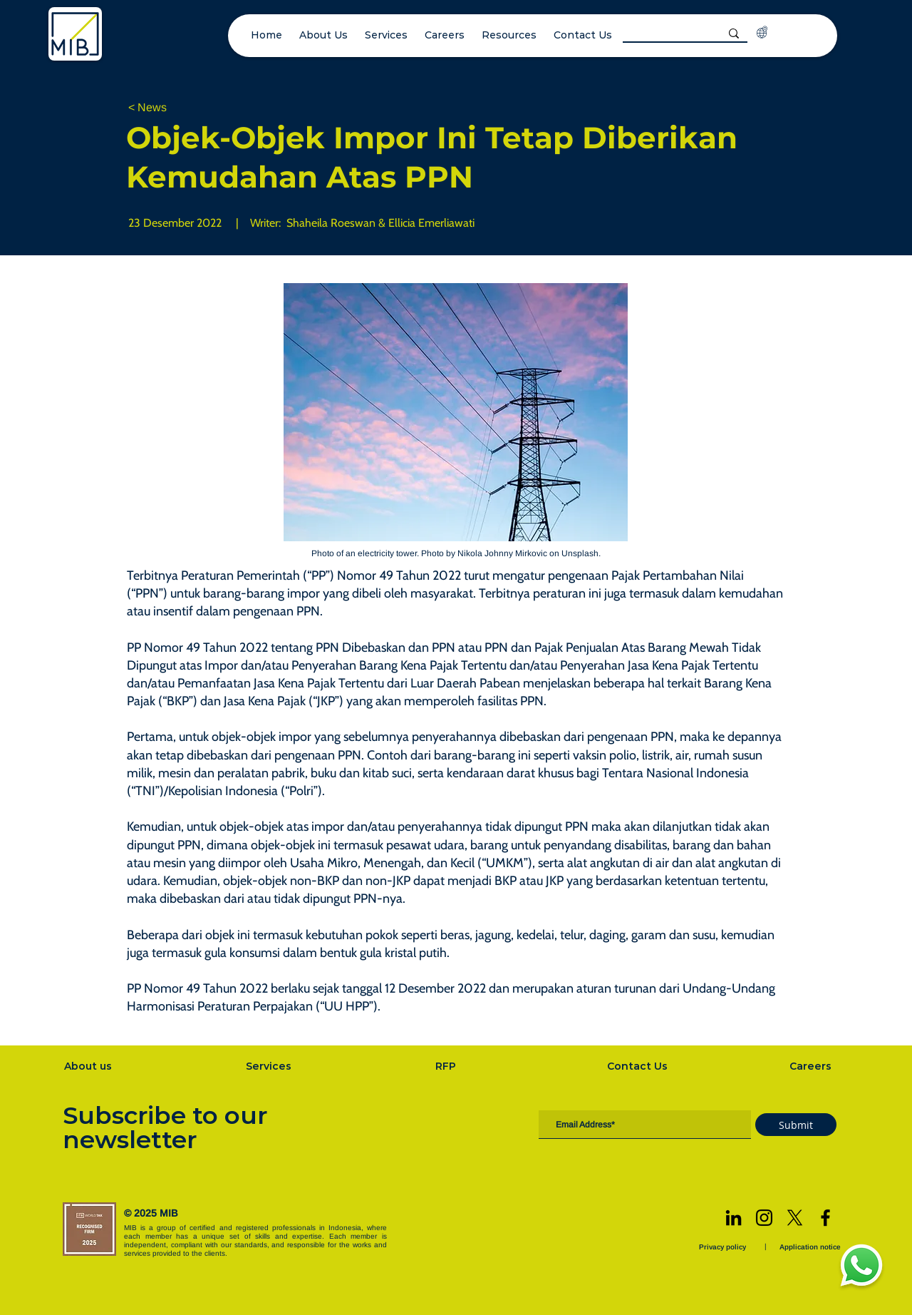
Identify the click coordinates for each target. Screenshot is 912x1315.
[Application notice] (811, 1247)
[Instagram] (764, 1218)
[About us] (89, 1066)
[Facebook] (825, 1218)
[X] (795, 1218)
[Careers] (812, 1066)
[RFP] (447, 1066)
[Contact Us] (639, 1066)
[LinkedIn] (733, 1218)
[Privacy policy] (724, 1247)
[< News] (175, 108)
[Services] (270, 1066)
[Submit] (795, 1124)
